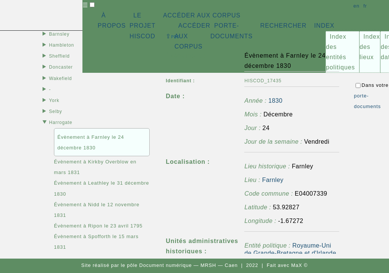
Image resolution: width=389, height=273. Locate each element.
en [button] (356, 6)
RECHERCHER (283, 25)
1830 (275, 100)
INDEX (324, 25)
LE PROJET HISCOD (142, 25)
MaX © (299, 265)
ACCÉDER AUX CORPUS (201, 15)
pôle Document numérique (159, 265)
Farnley (272, 180)
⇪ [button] (173, 36)
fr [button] (365, 6)
